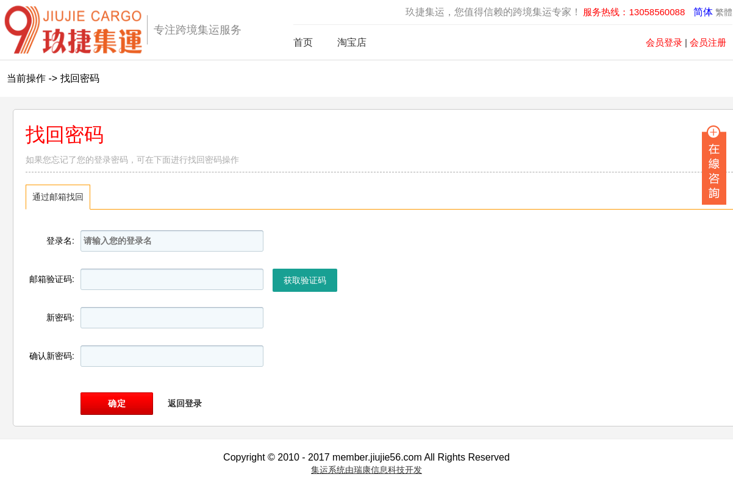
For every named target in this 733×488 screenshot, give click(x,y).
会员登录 (664, 42)
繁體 (723, 12)
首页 (303, 42)
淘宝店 (351, 42)
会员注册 (708, 42)
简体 (703, 12)
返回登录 (185, 403)
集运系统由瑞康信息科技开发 (366, 470)
